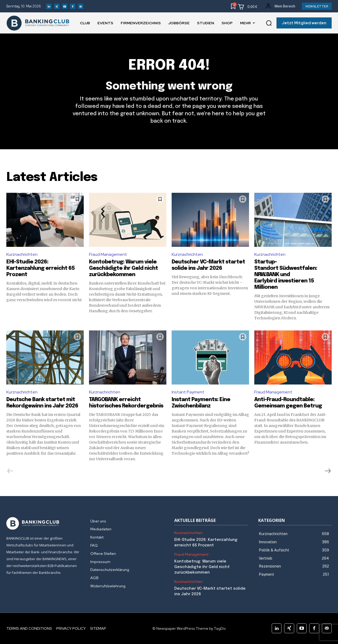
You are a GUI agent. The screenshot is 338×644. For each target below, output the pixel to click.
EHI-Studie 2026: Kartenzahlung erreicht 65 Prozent (40, 268)
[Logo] (43, 523)
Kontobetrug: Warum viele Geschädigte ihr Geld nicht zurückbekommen (123, 268)
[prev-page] (10, 471)
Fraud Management (108, 254)
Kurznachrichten (21, 254)
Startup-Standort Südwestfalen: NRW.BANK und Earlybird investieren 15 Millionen (285, 274)
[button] (268, 23)
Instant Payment (188, 392)
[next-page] (327, 471)
